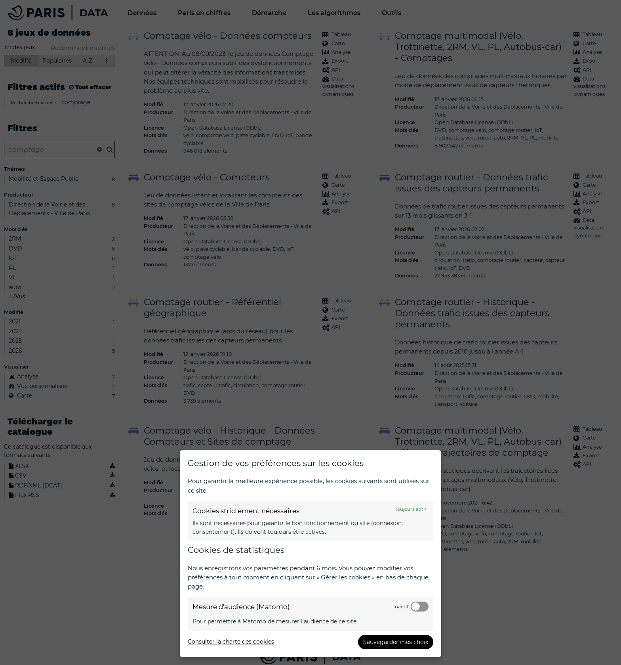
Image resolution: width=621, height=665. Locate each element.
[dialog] (310, 553)
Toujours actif (410, 509)
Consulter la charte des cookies (231, 641)
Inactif (400, 607)
